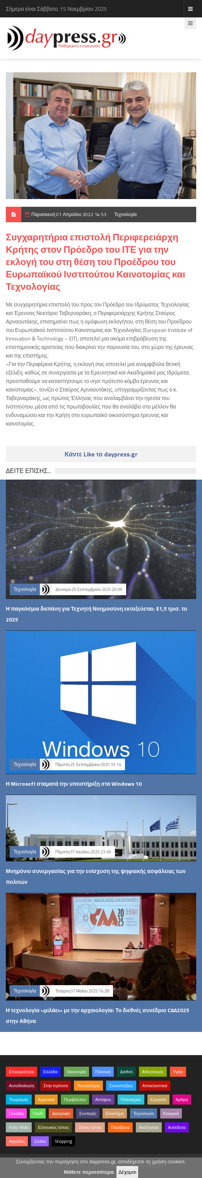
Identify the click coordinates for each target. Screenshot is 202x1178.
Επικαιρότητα (21, 1072)
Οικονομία (76, 1072)
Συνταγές (88, 1113)
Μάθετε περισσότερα (89, 1172)
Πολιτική (103, 1072)
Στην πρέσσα (55, 1086)
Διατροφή (61, 1113)
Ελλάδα (50, 1072)
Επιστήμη (115, 1113)
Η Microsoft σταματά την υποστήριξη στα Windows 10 (74, 784)
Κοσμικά (171, 1113)
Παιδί (38, 1113)
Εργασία (158, 1099)
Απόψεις (103, 1099)
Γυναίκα (16, 1113)
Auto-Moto (19, 1127)
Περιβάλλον (75, 1099)
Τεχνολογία (125, 214)
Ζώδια (40, 1141)
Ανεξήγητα (149, 1127)
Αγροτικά (46, 1099)
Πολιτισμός (131, 1099)
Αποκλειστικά (155, 1086)
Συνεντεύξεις (121, 1086)
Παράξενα (120, 1127)
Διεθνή (126, 1072)
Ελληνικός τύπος (53, 1127)
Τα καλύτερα (88, 1086)
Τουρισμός (19, 1099)
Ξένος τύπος (89, 1127)
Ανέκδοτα (177, 1127)
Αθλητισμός (153, 1072)
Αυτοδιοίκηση (21, 1086)
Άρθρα (182, 1099)
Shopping (63, 1141)
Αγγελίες (17, 1141)
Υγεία (178, 1072)
